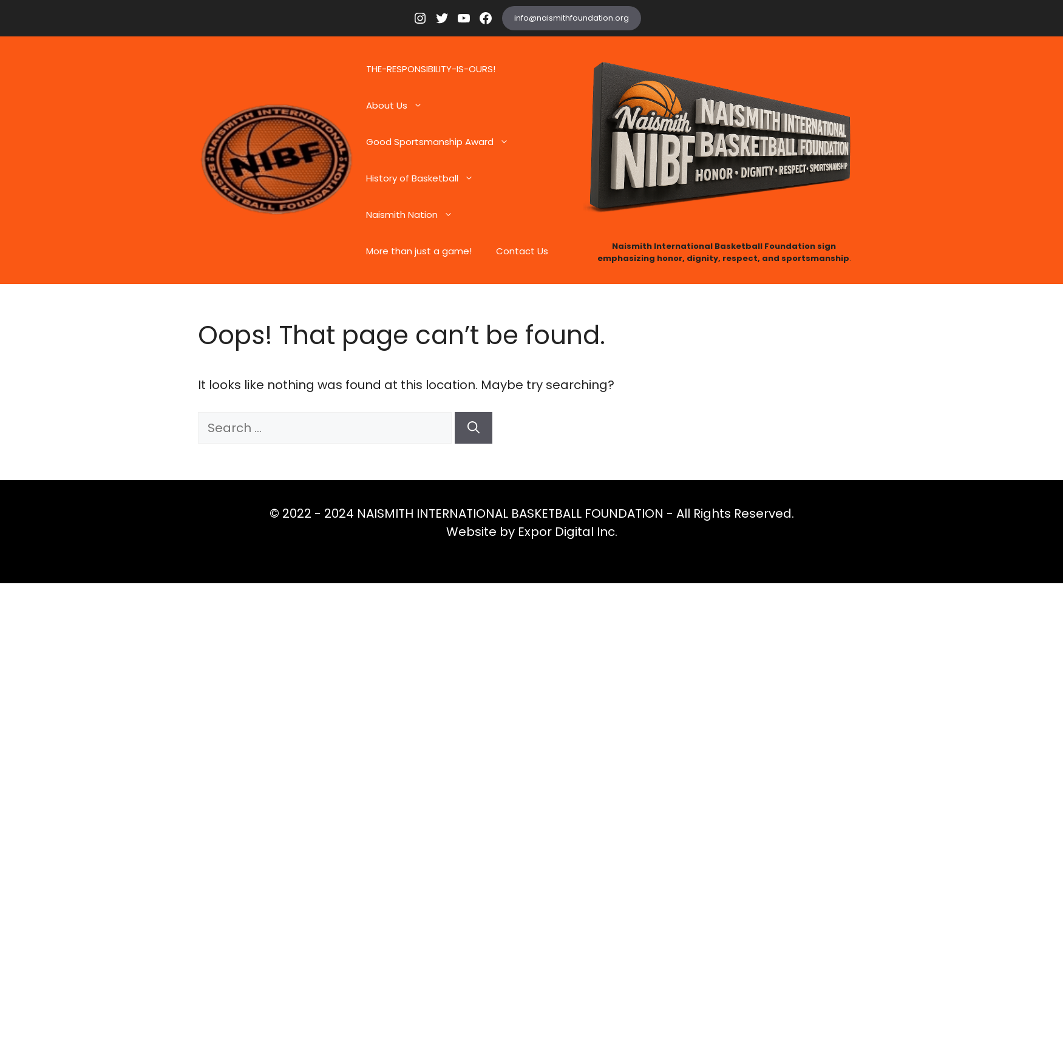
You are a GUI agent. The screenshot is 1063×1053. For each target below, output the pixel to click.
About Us (400, 105)
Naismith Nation (415, 215)
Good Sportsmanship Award (443, 142)
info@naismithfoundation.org (571, 18)
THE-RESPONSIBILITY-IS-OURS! (430, 69)
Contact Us (522, 251)
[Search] (473, 428)
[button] (421, 105)
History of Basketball (426, 178)
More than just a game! (419, 251)
